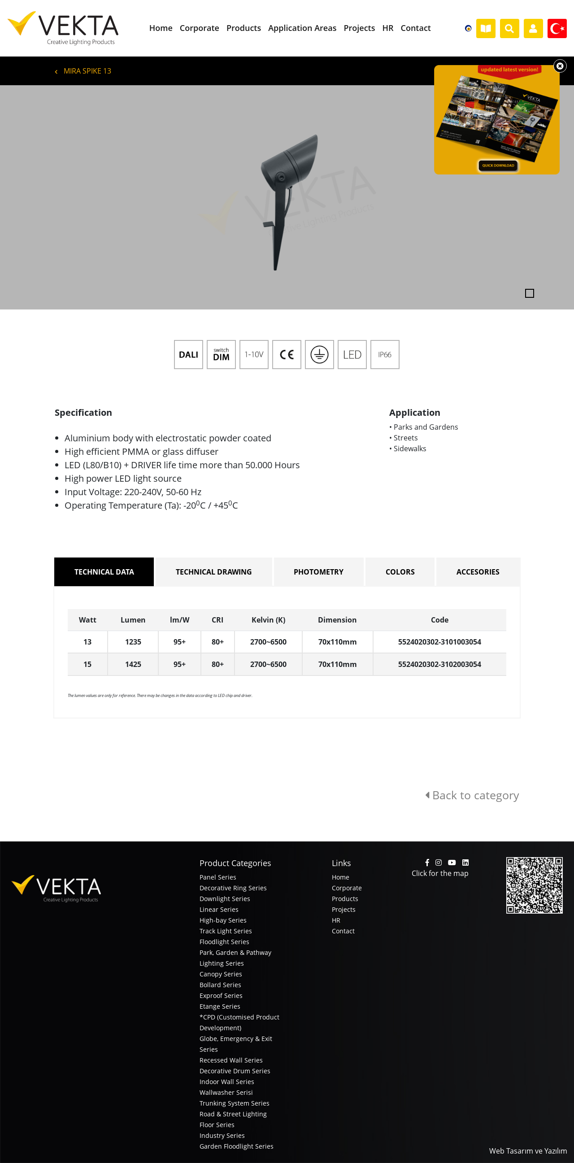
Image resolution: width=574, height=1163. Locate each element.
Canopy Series (221, 974)
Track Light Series (226, 931)
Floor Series (217, 1124)
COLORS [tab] (400, 572)
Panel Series (218, 877)
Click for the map (440, 873)
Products (345, 898)
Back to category (472, 794)
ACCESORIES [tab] (478, 572)
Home (340, 877)
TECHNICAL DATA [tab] (104, 572)
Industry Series (222, 1135)
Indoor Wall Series (227, 1081)
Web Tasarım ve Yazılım (528, 1151)
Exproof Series (221, 995)
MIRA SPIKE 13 (83, 71)
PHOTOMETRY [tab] (319, 572)
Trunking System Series (235, 1103)
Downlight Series (225, 898)
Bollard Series (220, 984)
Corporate (347, 888)
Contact (343, 931)
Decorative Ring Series (233, 888)
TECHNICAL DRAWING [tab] (214, 572)
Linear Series (219, 909)
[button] (43, 197)
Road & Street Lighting (233, 1114)
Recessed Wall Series (231, 1060)
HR (336, 920)
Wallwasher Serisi (226, 1092)
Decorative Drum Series (235, 1071)
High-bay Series (223, 920)
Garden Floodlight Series (237, 1146)
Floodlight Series (224, 941)
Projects (344, 909)
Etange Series (220, 1006)
